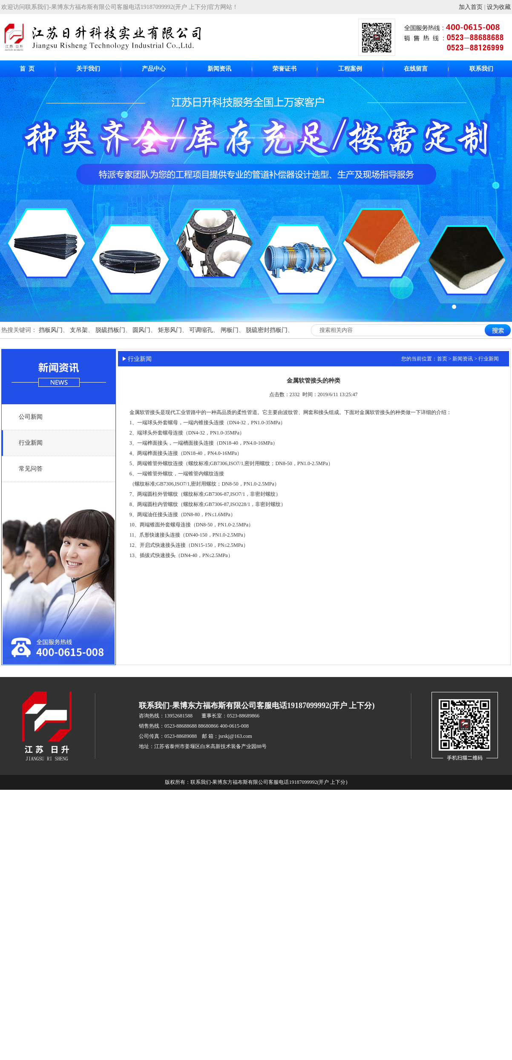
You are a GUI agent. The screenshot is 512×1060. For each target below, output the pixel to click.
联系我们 (481, 69)
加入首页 (471, 7)
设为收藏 (499, 7)
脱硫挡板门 (110, 330)
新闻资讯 (219, 69)
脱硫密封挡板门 (267, 330)
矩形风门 (170, 330)
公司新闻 (31, 417)
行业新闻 (31, 443)
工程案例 (350, 69)
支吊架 (79, 330)
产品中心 (154, 69)
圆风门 (141, 330)
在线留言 (416, 69)
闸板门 (230, 330)
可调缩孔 (201, 330)
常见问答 (31, 469)
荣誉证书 (284, 69)
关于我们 (88, 69)
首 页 (27, 69)
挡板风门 (51, 330)
